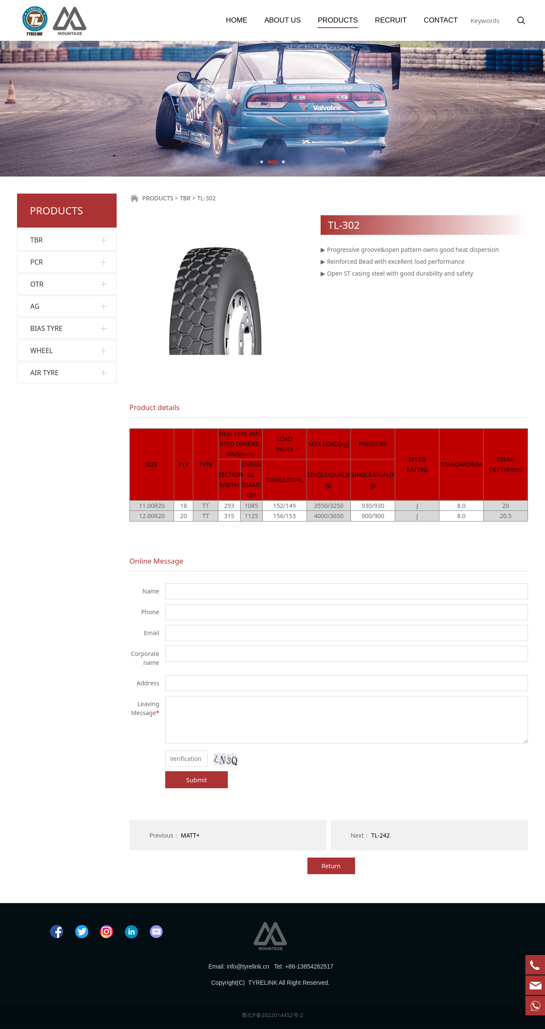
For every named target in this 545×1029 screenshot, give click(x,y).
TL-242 (380, 835)
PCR (36, 262)
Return (331, 866)
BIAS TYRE (46, 328)
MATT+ (190, 835)
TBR (36, 240)
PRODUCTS (338, 20)
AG (35, 306)
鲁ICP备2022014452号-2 (272, 1015)
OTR (36, 284)
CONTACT (441, 20)
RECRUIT (391, 20)
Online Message (156, 561)
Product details (154, 407)
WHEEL (41, 350)
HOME (236, 20)
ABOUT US (282, 20)
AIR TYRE (44, 372)
